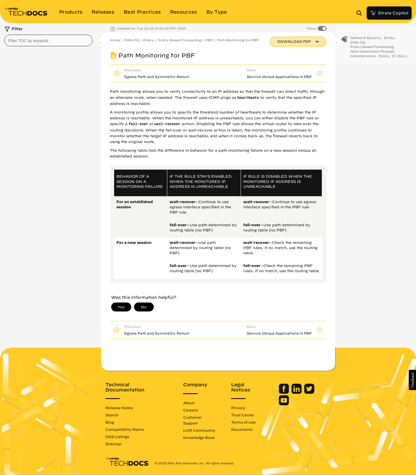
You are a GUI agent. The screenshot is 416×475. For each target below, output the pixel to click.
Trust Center (242, 415)
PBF (209, 40)
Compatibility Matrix (124, 429)
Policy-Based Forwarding (179, 40)
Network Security (365, 40)
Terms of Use (243, 422)
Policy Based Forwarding (371, 49)
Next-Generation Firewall (372, 53)
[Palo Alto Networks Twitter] (309, 392)
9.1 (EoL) (399, 58)
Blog (109, 422)
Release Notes (119, 408)
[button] (412, 380)
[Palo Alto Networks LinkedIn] (297, 392)
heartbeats (248, 98)
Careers (190, 410)
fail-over (138, 124)
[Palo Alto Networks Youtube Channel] (284, 404)
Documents (241, 429)
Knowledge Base (199, 437)
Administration (363, 58)
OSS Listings (117, 437)
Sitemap (113, 444)
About (188, 403)
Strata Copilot (389, 13)
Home (115, 40)
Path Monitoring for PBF (238, 40)
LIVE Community (199, 430)
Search (111, 415)
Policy (148, 40)
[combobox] (48, 40)
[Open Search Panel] (360, 13)
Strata (389, 40)
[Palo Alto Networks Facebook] (284, 392)
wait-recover (168, 124)
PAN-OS (131, 40)
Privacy (238, 408)
